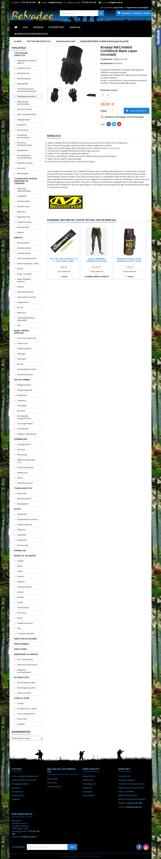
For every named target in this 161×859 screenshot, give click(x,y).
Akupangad (22, 173)
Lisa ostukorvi (136, 110)
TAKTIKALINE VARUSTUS (21, 54)
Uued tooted (18, 795)
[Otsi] (82, 13)
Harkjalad (21, 196)
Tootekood (106, 59)
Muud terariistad (25, 374)
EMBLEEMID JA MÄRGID (26, 654)
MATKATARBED (22, 379)
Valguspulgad (23, 119)
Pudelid (20, 724)
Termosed (22, 719)
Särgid (20, 561)
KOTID (17, 509)
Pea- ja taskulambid (26, 114)
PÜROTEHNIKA (21, 644)
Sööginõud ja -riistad (27, 708)
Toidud (20, 703)
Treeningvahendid (26, 682)
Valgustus (21, 400)
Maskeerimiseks (25, 623)
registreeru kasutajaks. (138, 7)
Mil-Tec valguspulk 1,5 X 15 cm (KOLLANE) (63, 259)
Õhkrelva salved (25, 483)
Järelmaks (52, 782)
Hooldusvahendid (25, 633)
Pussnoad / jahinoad (26, 338)
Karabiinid (21, 125)
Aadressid (87, 787)
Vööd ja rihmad (24, 109)
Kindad (20, 597)
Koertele (21, 168)
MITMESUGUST (22, 677)
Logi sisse (118, 7)
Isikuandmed (89, 776)
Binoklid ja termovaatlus (23, 136)
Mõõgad (21, 353)
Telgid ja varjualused (26, 434)
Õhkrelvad (22, 454)
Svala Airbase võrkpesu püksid (96, 259)
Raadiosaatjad (24, 78)
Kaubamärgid (21, 731)
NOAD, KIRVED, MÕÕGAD (21, 331)
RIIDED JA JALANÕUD (25, 555)
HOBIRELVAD (20, 439)
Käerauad (21, 493)
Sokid (20, 602)
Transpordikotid (24, 524)
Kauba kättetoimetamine (24, 780)
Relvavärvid (22, 130)
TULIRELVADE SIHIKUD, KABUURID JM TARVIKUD (25, 180)
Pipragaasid (22, 504)
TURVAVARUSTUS (23, 488)
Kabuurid (21, 211)
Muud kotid (22, 545)
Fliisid (19, 571)
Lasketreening (24, 222)
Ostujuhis (16, 787)
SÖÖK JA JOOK (21, 698)
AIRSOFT (18, 237)
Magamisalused (24, 390)
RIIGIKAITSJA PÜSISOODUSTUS (31, 33)
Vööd (19, 618)
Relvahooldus (23, 201)
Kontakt (124, 769)
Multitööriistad (24, 348)
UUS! (25, 27)
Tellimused (88, 780)
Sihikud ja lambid (25, 292)
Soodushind (17, 791)
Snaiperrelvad (24, 253)
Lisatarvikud (22, 302)
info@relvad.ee (55, 2)
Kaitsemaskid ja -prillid (27, 263)
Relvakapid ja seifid (26, 688)
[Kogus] (113, 111)
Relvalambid (23, 227)
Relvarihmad (23, 73)
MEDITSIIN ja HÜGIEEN (25, 638)
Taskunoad (22, 343)
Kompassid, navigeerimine (24, 417)
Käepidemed (23, 217)
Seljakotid (22, 514)
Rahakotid (22, 540)
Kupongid (87, 791)
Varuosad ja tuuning (26, 297)
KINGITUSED (20, 649)
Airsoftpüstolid (24, 248)
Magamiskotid (24, 385)
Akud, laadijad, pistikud (24, 280)
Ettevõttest (57, 27)
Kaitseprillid (22, 83)
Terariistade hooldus (26, 369)
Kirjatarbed (22, 150)
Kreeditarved (89, 784)
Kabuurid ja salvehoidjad (23, 102)
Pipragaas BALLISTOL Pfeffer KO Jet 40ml (129, 259)
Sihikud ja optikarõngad (23, 189)
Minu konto (91, 769)
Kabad (20, 232)
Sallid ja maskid (24, 587)
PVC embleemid (25, 659)
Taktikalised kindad (26, 96)
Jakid (19, 566)
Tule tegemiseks (25, 423)
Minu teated (88, 795)
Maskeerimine (24, 68)
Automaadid (23, 243)
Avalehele (19, 47)
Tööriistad (21, 405)
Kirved (20, 364)
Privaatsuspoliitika (20, 784)
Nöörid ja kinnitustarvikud (24, 143)
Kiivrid (20, 307)
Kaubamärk (106, 63)
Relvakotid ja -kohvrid (27, 519)
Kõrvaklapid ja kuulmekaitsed (24, 156)
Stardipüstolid (23, 444)
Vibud (20, 478)
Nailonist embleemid (27, 664)
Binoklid (21, 411)
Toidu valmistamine (26, 713)
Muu (19, 325)
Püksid (20, 576)
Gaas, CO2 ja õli (24, 274)
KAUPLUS (75, 27)
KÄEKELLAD (20, 550)
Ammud (21, 449)
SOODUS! (38, 27)
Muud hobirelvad (25, 467)
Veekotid (21, 535)
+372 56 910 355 (28, 2)
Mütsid (20, 592)
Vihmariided (23, 607)
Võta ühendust (54, 786)
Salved (20, 286)
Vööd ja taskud (24, 498)
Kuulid (20, 269)
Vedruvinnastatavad (26, 258)
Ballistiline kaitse (25, 163)
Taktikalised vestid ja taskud (27, 61)
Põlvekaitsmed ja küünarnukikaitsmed (27, 90)
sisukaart (16, 799)
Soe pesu (21, 613)
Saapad (21, 581)
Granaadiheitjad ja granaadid (25, 319)
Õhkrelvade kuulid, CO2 (26, 461)
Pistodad (21, 359)
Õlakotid (21, 529)
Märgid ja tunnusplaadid (24, 671)
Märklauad (22, 472)
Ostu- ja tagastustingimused (25, 776)
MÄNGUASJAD (24, 693)
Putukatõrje (22, 428)
